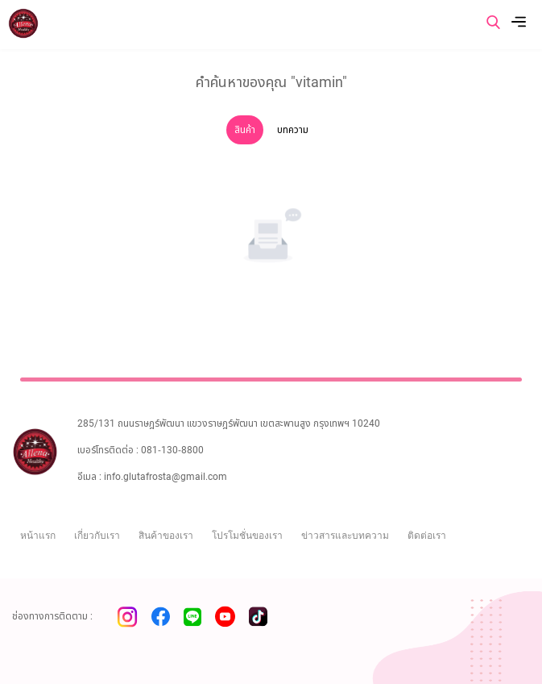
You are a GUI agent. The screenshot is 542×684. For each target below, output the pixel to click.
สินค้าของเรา (166, 535)
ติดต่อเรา (427, 535)
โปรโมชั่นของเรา (247, 535)
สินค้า (244, 130)
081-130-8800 (172, 450)
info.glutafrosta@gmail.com (165, 476)
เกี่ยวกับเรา (97, 535)
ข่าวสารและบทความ (345, 535)
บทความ (292, 130)
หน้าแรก (38, 535)
